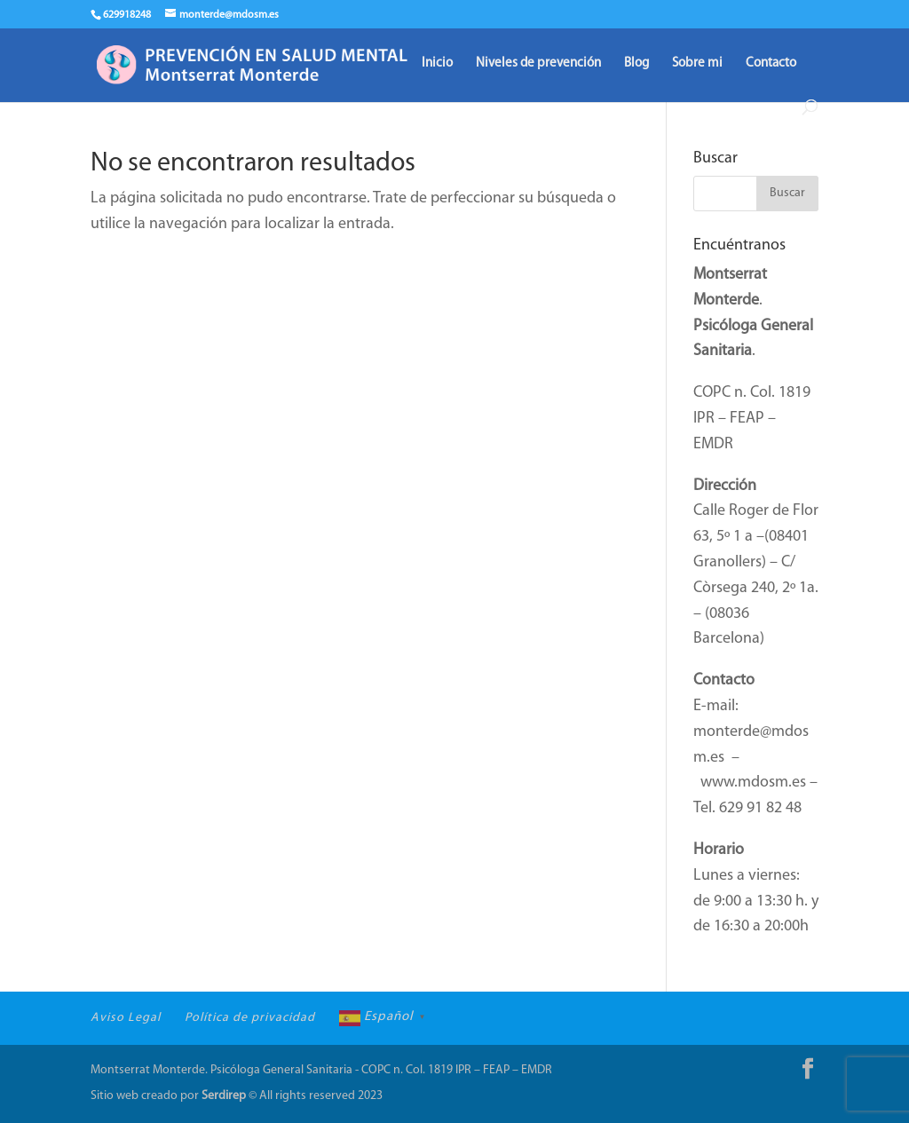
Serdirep (224, 1096)
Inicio (437, 64)
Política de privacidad (250, 1017)
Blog (636, 64)
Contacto (771, 64)
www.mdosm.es (753, 782)
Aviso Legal (126, 1017)
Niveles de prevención (538, 64)
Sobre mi (697, 64)
